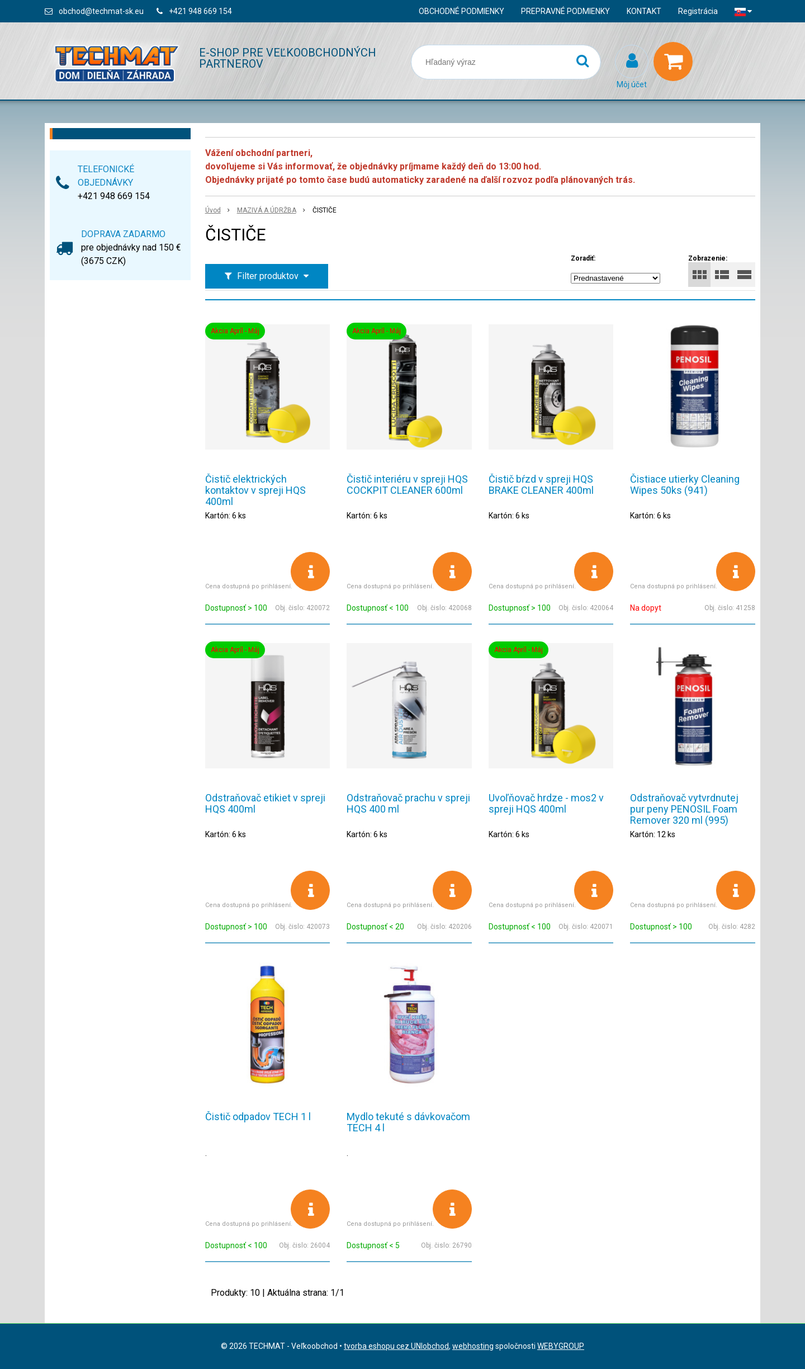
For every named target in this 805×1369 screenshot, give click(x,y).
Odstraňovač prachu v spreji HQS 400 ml (408, 803)
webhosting (473, 1346)
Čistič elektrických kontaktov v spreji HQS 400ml (255, 490)
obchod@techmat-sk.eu (101, 11)
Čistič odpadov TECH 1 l (258, 1116)
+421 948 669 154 (200, 11)
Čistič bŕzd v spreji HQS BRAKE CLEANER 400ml (541, 484)
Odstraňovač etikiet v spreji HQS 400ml (265, 803)
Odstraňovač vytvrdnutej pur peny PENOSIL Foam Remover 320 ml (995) (684, 809)
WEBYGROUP (560, 1346)
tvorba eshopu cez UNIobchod (396, 1346)
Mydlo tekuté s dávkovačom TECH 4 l (408, 1122)
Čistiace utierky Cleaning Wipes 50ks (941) (685, 484)
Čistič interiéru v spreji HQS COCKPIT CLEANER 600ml (407, 484)
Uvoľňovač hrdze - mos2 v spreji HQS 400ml (546, 803)
